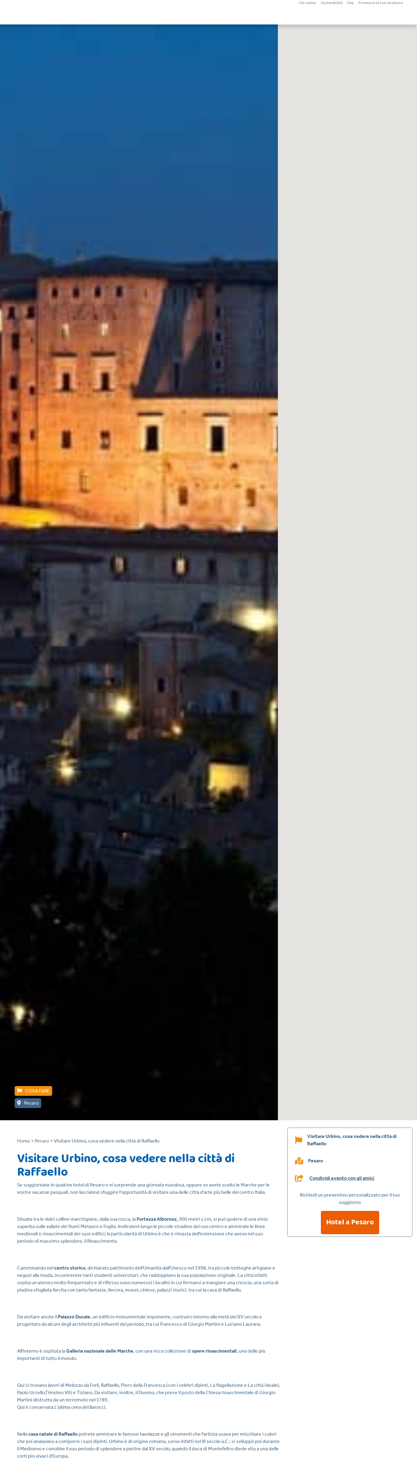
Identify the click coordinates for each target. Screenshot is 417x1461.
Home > (25, 1141)
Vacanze (175, 15)
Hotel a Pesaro (350, 1222)
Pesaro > (44, 1141)
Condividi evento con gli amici (341, 1178)
